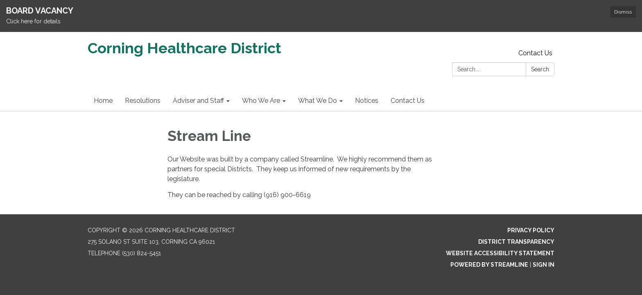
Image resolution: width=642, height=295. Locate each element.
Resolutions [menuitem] (142, 100)
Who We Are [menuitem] (261, 100)
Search (540, 69)
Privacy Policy (530, 230)
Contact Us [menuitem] (408, 100)
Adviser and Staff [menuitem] (198, 100)
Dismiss (623, 12)
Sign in (543, 264)
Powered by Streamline (489, 264)
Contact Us (535, 53)
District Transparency (516, 241)
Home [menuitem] (103, 100)
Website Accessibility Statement (500, 253)
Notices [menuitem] (366, 100)
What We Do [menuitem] (317, 100)
